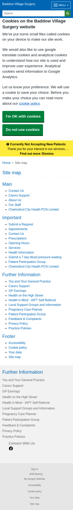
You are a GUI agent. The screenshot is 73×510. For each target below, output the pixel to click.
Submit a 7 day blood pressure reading (35, 257)
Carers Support (19, 195)
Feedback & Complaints (25, 318)
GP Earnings (17, 290)
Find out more (30, 153)
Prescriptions (17, 238)
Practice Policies (20, 328)
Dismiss (48, 153)
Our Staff (15, 204)
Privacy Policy (18, 323)
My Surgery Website (34, 479)
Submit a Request (21, 224)
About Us (15, 200)
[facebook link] (11, 448)
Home (6, 162)
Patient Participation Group (27, 261)
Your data (15, 352)
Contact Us (16, 190)
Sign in (34, 469)
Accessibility (17, 342)
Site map (15, 356)
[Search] (33, 13)
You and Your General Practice (30, 281)
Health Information (21, 252)
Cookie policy (18, 347)
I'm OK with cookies (23, 116)
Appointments (18, 228)
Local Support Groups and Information (35, 304)
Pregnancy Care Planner (25, 309)
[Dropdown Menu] (61, 5)
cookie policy (29, 103)
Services (14, 247)
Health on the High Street (26, 295)
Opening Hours (19, 243)
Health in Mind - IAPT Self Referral (32, 300)
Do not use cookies (23, 129)
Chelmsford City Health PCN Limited (34, 209)
